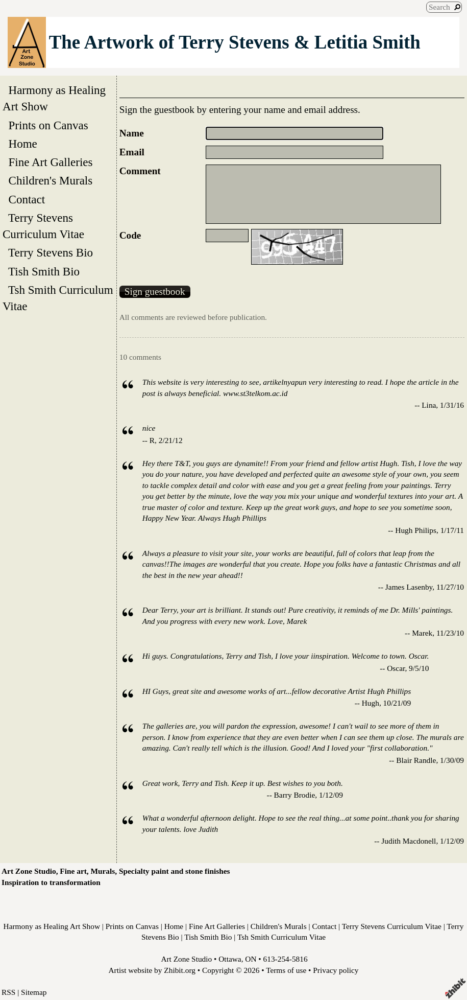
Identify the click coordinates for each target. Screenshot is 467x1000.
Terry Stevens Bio (51, 252)
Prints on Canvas (48, 125)
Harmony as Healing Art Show (54, 98)
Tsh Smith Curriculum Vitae (58, 298)
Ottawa (229, 959)
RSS (8, 992)
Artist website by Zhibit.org (152, 970)
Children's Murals (51, 180)
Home (23, 143)
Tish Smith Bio (44, 271)
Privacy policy (335, 970)
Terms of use (286, 970)
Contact (27, 199)
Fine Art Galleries (51, 162)
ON (250, 959)
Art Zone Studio (186, 959)
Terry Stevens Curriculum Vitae (46, 226)
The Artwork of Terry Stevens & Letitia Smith (235, 42)
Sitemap (33, 992)
